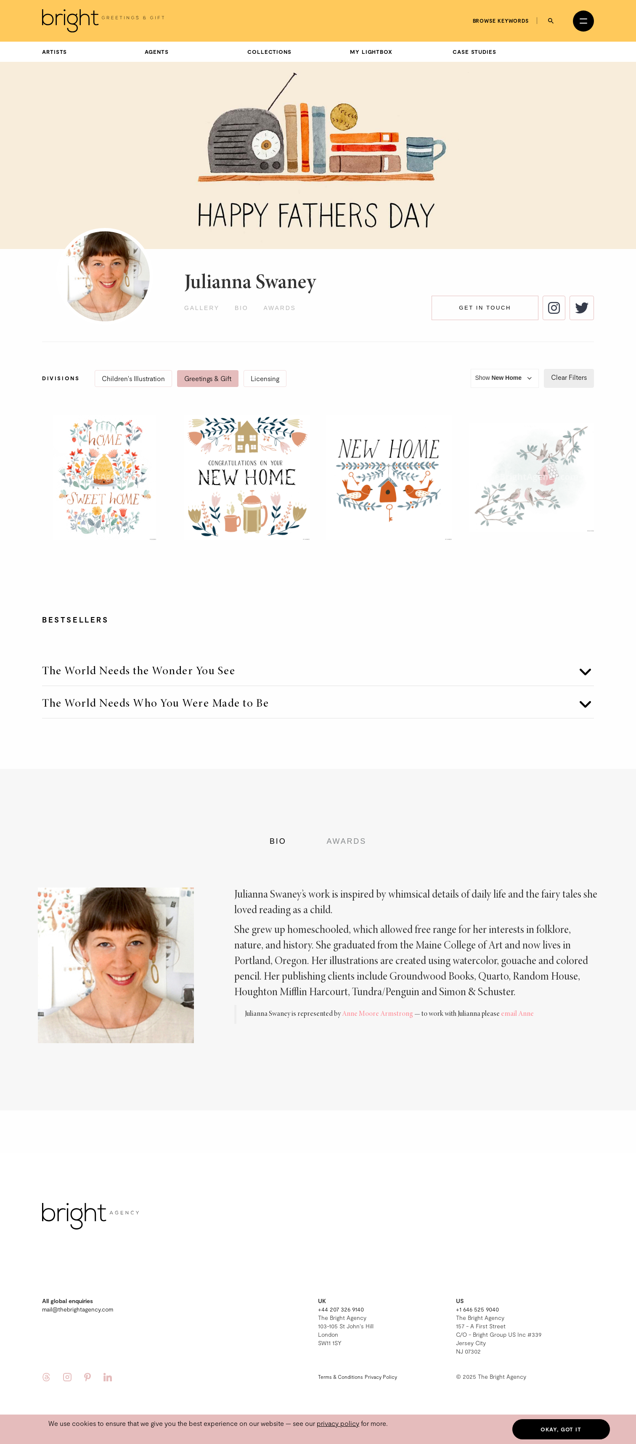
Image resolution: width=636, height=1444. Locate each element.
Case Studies (474, 51)
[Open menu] (583, 21)
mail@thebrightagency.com (77, 1309)
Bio (242, 308)
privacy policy (338, 1423)
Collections (269, 51)
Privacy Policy (381, 1377)
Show (505, 378)
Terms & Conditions (340, 1377)
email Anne (517, 1014)
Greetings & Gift (207, 378)
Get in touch (485, 308)
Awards (279, 308)
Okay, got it (561, 1429)
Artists (54, 51)
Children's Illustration (133, 378)
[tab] (318, 666)
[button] (318, 666)
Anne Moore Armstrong (377, 1014)
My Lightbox (371, 51)
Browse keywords (501, 21)
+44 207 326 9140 (341, 1309)
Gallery (202, 308)
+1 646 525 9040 (477, 1309)
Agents (156, 51)
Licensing (265, 378)
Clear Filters (569, 377)
